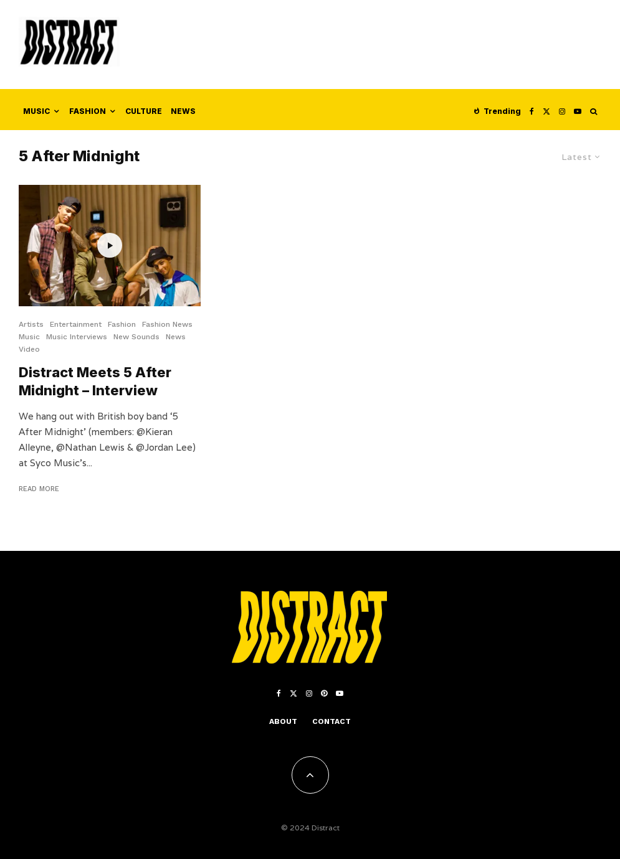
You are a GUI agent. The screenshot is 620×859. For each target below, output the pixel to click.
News (183, 111)
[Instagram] (562, 109)
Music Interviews (76, 336)
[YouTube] (578, 109)
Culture (143, 111)
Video (29, 349)
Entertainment (76, 324)
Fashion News (167, 324)
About (283, 721)
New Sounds (136, 336)
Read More (39, 489)
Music (36, 111)
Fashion (87, 111)
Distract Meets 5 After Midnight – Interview (95, 381)
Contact (331, 721)
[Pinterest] (324, 693)
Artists (31, 324)
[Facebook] (531, 109)
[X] (546, 109)
